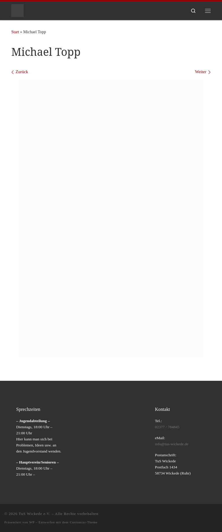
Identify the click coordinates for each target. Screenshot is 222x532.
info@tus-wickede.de (171, 444)
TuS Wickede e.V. (35, 513)
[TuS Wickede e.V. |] (17, 9)
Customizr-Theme (83, 522)
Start (15, 31)
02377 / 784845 (167, 427)
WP (31, 522)
